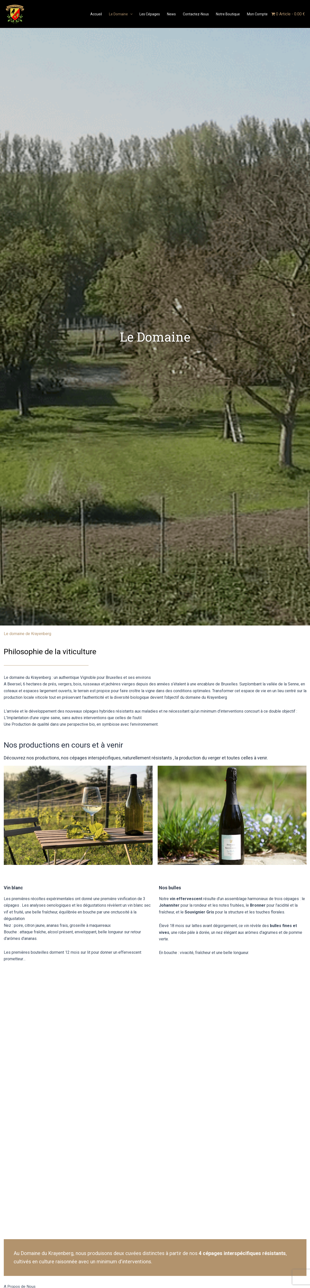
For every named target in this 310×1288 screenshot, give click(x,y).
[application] (130, 14)
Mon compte (257, 14)
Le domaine (120, 14)
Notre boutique (228, 14)
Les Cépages (149, 14)
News (171, 14)
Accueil (96, 14)
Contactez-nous (196, 14)
